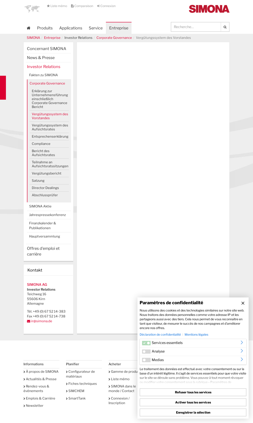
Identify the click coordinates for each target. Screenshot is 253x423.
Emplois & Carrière (39, 398)
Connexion (106, 6)
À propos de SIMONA (41, 372)
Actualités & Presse (40, 379)
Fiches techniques (81, 384)
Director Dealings (45, 188)
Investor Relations (43, 66)
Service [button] (96, 28)
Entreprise (52, 38)
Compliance (41, 144)
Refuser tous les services (193, 392)
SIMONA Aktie (40, 206)
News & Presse (41, 57)
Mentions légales (196, 334)
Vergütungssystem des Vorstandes (50, 116)
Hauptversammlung (44, 236)
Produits (45, 28)
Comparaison (82, 6)
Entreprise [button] (118, 28)
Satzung (38, 181)
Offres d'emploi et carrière (43, 251)
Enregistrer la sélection (193, 412)
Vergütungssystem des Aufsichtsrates (50, 127)
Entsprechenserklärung (50, 137)
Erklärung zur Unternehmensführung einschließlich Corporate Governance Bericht (50, 99)
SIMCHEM (75, 391)
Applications (70, 28)
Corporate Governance (114, 38)
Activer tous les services (193, 402)
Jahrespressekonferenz (47, 215)
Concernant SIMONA (46, 48)
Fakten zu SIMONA (43, 75)
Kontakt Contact (3, 88)
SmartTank (76, 398)
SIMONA (33, 38)
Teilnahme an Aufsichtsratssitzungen (50, 164)
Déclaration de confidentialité (160, 334)
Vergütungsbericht (46, 173)
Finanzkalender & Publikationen (42, 225)
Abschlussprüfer (45, 195)
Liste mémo (57, 6)
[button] (32, 9)
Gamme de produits (125, 372)
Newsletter (33, 406)
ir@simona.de (41, 321)
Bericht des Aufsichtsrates (43, 153)
